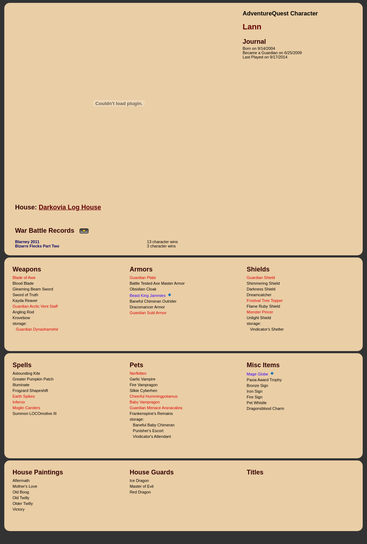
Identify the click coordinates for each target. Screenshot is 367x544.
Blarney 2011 (27, 242)
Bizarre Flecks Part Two (37, 246)
